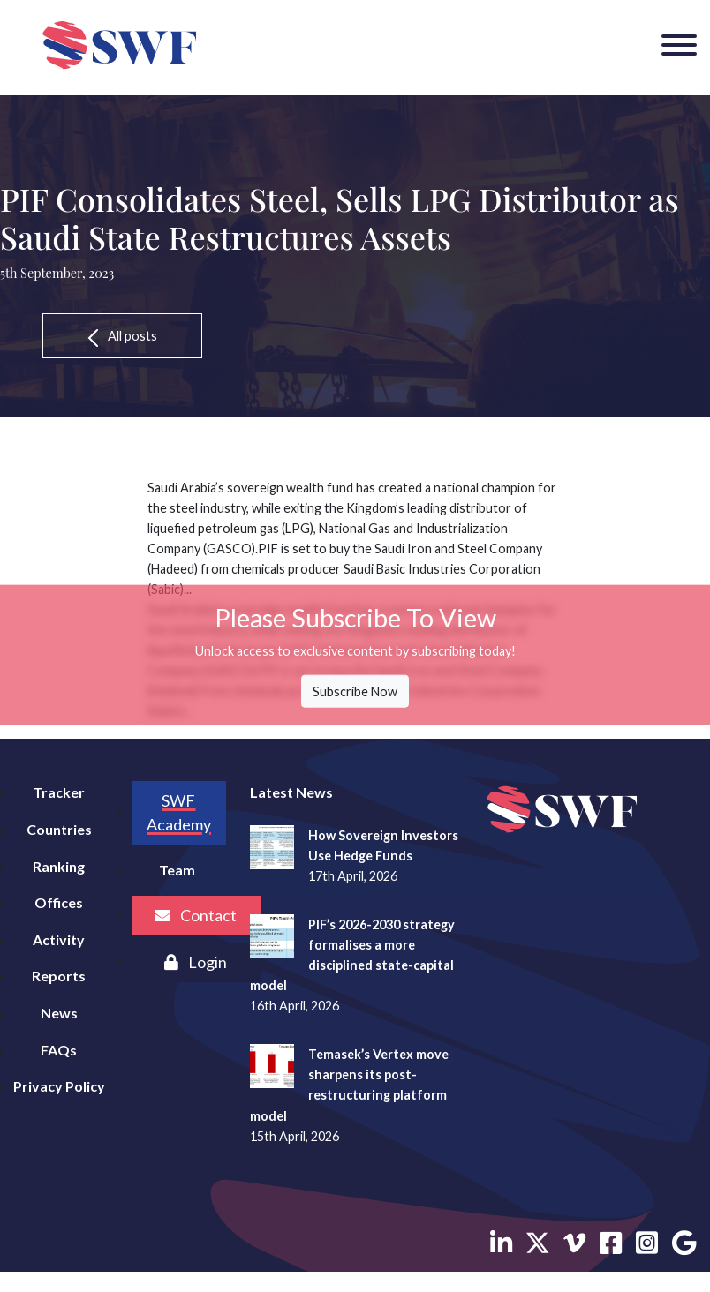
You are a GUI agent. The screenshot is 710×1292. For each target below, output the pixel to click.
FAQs (59, 1049)
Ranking (59, 866)
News (59, 1012)
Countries (59, 829)
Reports (59, 975)
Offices (58, 902)
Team (177, 869)
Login (195, 962)
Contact (196, 915)
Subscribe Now (355, 691)
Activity (59, 939)
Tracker (59, 792)
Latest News (291, 792)
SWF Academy (179, 812)
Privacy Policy (59, 1086)
